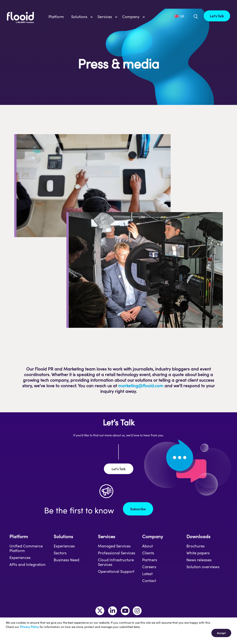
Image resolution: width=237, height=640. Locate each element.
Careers (149, 566)
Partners (149, 559)
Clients (148, 553)
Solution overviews (202, 566)
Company (152, 536)
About (147, 546)
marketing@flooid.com (140, 385)
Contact (149, 580)
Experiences (20, 557)
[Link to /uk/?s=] (195, 16)
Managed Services (114, 546)
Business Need (66, 559)
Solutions (63, 536)
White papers (198, 553)
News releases (199, 559)
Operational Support (116, 571)
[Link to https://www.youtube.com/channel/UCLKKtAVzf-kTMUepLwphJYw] (125, 610)
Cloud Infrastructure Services (116, 562)
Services (106, 536)
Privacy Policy (29, 627)
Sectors (60, 553)
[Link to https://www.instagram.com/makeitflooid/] (137, 610)
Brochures (195, 546)
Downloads (198, 536)
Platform (18, 536)
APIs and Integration (27, 564)
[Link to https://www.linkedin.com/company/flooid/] (112, 610)
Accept (221, 633)
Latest (147, 573)
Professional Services (116, 553)
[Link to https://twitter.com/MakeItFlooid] (99, 610)
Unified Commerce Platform (26, 548)
